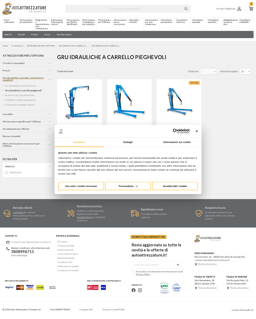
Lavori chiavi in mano (66, 253)
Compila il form (84, 217)
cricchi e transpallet (13, 63)
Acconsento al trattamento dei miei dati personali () (156, 273)
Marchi (9, 167)
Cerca (186, 8)
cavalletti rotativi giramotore (20, 100)
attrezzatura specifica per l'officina (21, 122)
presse (6, 71)
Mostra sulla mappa (207, 265)
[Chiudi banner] (197, 131)
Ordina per (193, 71)
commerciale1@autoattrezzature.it (29, 242)
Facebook (132, 291)
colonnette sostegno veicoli (19, 105)
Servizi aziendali (64, 249)
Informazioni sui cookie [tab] (177, 142)
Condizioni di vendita (66, 269)
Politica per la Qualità (67, 265)
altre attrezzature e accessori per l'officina (21, 145)
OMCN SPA (15, 173)
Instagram (139, 291)
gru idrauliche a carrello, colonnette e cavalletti (23, 79)
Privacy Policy (141, 275)
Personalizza (128, 186)
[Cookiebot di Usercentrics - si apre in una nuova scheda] (175, 131)
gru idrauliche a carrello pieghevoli (23, 91)
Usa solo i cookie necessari (81, 186)
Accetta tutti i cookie (175, 186)
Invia (179, 265)
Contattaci (18, 213)
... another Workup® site (242, 311)
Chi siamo (61, 241)
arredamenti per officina (15, 129)
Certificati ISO (63, 261)
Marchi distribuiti (64, 257)
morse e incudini (11, 136)
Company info (86, 310)
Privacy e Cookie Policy (114, 310)
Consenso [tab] (79, 142)
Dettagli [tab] (128, 142)
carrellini (7, 114)
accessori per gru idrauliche (19, 96)
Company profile (64, 245)
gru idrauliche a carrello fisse (20, 86)
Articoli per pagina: (229, 71)
